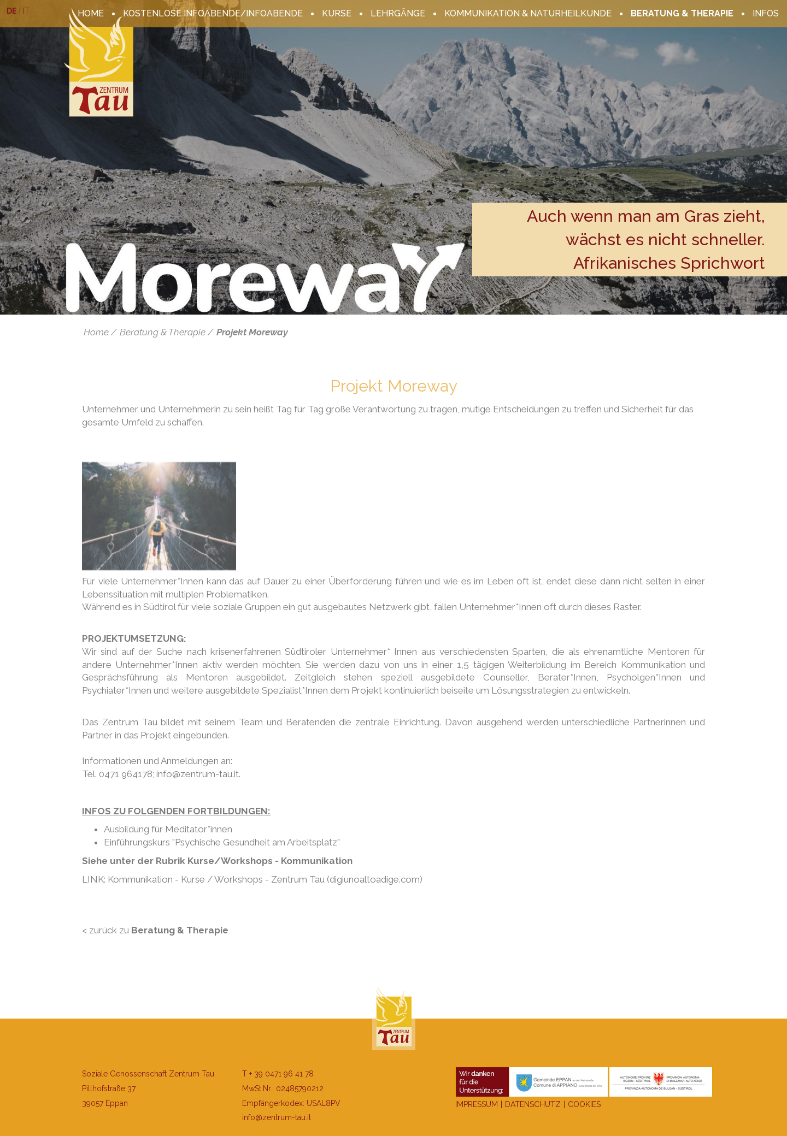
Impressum (476, 1104)
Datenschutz (533, 1104)
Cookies (584, 1104)
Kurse (336, 13)
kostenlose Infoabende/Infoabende (213, 13)
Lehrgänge (398, 13)
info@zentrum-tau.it (276, 1117)
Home (96, 332)
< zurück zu (155, 930)
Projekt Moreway (252, 332)
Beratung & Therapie (682, 13)
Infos (766, 13)
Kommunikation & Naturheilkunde (528, 13)
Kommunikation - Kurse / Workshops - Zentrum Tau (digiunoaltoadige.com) (265, 879)
